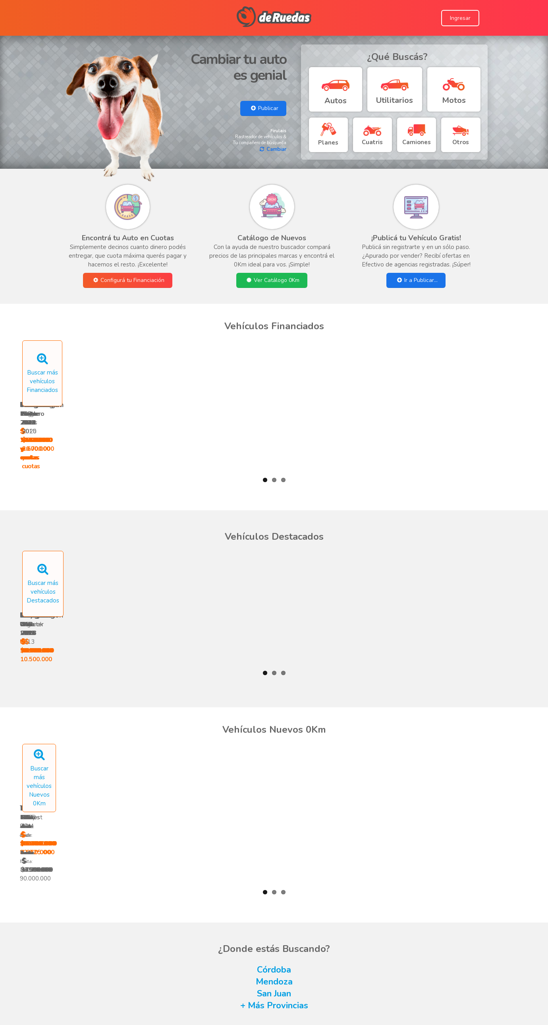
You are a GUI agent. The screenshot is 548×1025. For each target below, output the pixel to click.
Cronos (398, 721)
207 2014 (482, 550)
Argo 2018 (398, 550)
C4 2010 (314, 550)
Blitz (230, 721)
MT (482, 717)
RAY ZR (314, 717)
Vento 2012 (314, 383)
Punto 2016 (230, 383)
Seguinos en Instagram (396, 951)
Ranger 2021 (61, 383)
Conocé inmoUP (387, 977)
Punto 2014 (482, 383)
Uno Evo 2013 (145, 550)
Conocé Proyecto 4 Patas (400, 968)
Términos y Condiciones (247, 959)
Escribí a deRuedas (241, 951)
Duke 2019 (230, 550)
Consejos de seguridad (246, 968)
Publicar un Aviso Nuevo (254, 994)
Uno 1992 (61, 550)
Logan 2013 (398, 383)
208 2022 (145, 383)
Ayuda (224, 942)
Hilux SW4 (61, 721)
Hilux (145, 721)
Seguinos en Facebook (396, 942)
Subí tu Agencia (242, 986)
